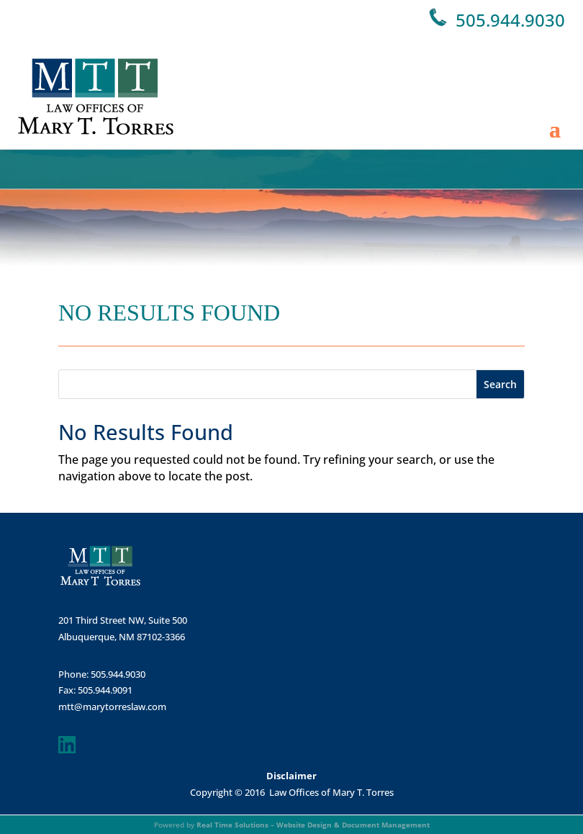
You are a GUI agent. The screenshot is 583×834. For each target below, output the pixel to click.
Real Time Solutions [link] (232, 825)
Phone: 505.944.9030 (101, 674)
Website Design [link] (304, 825)
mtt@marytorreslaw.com (112, 706)
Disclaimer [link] (291, 775)
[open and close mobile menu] (555, 96)
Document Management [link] (386, 825)
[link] (95, 96)
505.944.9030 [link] (510, 20)
